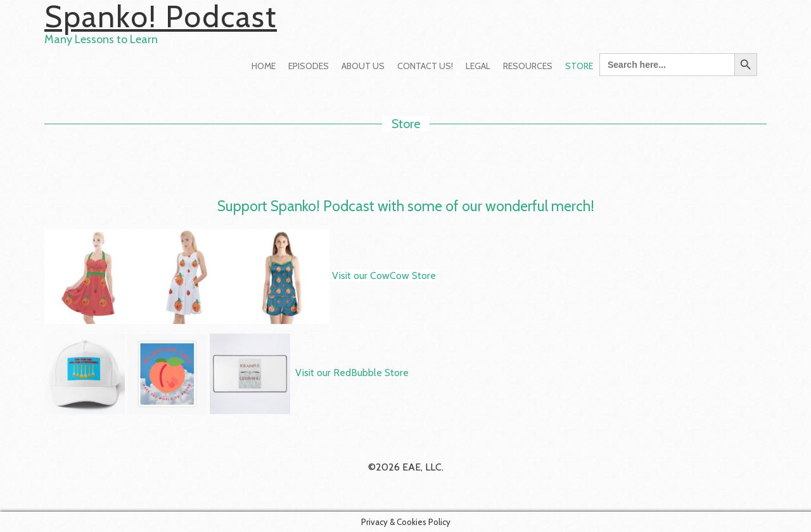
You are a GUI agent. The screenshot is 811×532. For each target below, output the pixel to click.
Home (264, 66)
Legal (478, 66)
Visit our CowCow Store (384, 275)
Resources (527, 66)
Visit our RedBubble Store (352, 373)
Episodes (308, 66)
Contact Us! (425, 66)
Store (579, 66)
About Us (363, 66)
